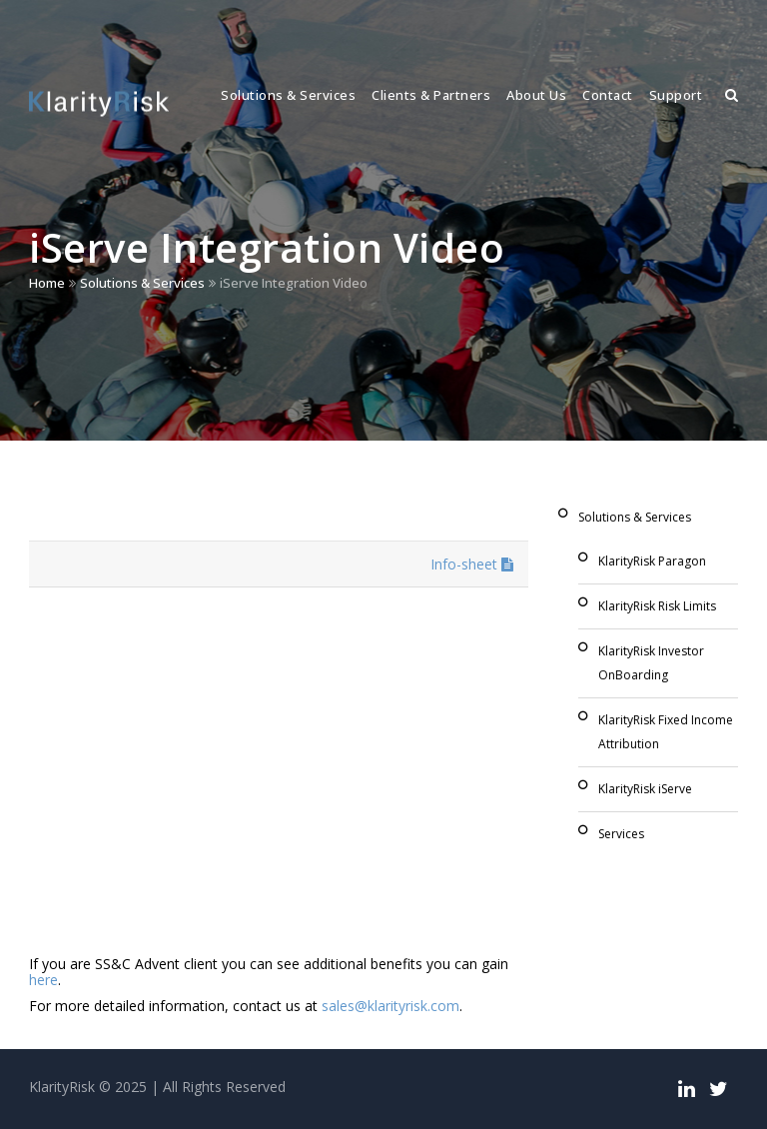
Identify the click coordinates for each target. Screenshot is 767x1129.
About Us (536, 95)
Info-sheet (471, 564)
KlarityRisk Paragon (652, 561)
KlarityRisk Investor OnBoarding (651, 662)
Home (47, 283)
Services (621, 833)
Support (676, 95)
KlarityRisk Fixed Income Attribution (665, 731)
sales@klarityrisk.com (390, 1005)
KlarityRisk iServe (645, 788)
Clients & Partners (431, 95)
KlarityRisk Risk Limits (657, 605)
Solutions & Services (288, 95)
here (43, 979)
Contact (607, 95)
